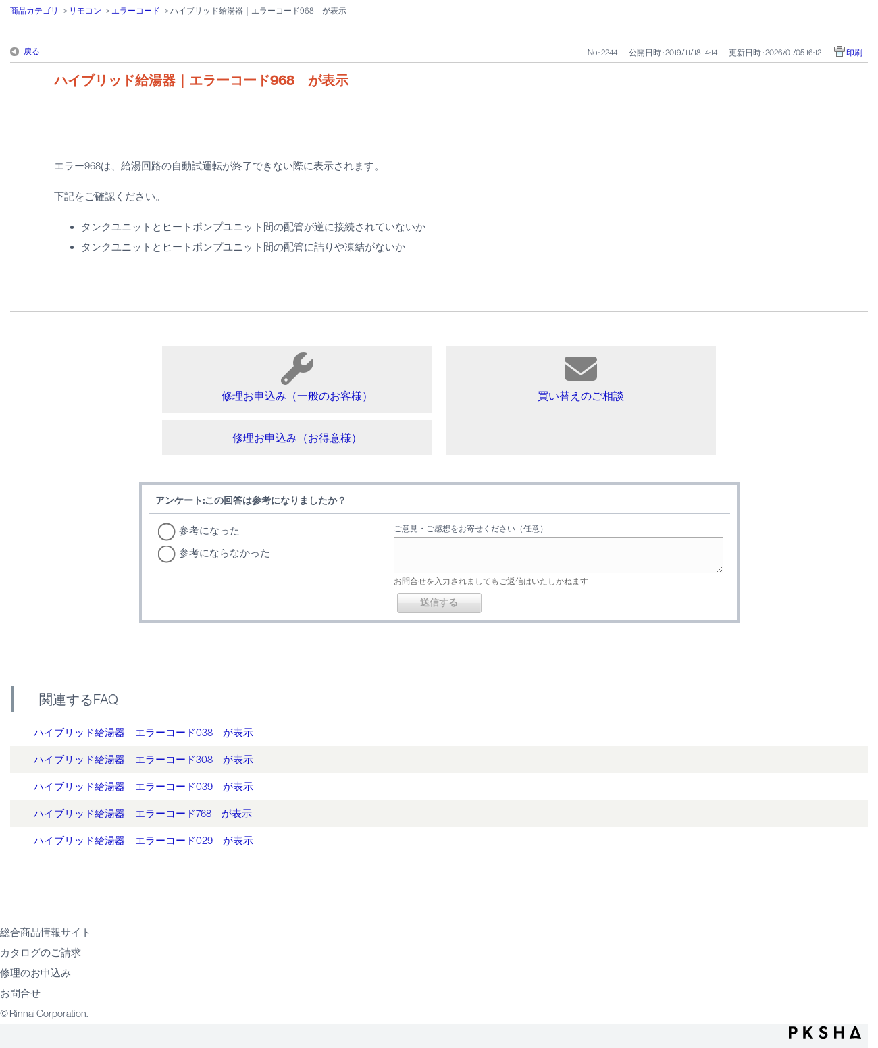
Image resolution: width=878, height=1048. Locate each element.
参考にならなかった (224, 552)
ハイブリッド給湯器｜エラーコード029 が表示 (143, 840)
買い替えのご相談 (581, 377)
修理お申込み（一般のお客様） (297, 377)
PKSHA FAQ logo (825, 1032)
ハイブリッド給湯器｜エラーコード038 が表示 (143, 732)
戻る (32, 51)
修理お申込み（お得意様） (297, 437)
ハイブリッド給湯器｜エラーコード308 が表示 (143, 759)
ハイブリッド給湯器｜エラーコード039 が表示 (143, 786)
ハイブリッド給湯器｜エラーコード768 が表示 (143, 813)
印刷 (854, 52)
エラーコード (135, 11)
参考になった (209, 530)
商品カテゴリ (34, 11)
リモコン (85, 11)
